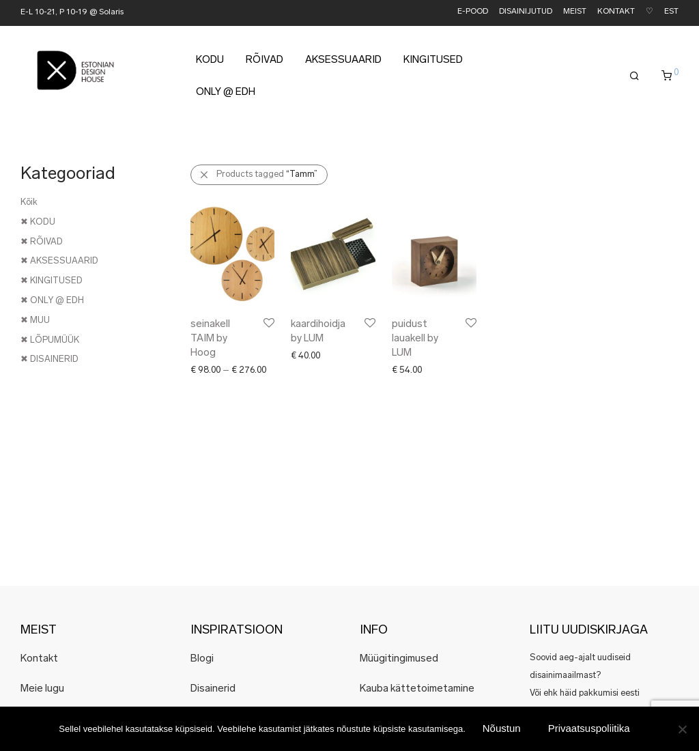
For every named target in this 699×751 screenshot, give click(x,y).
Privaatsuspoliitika (589, 728)
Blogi (202, 659)
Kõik (29, 202)
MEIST (574, 12)
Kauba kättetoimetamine (417, 689)
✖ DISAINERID (49, 359)
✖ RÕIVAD (41, 242)
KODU (210, 60)
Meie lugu (42, 689)
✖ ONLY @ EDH (52, 300)
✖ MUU (35, 320)
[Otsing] (634, 76)
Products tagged (266, 174)
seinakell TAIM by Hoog (210, 339)
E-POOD (472, 12)
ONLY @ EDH (225, 92)
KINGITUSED (433, 60)
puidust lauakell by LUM (415, 339)
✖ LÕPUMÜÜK (49, 340)
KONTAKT (616, 12)
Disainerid (213, 689)
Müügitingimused (399, 659)
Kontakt (39, 659)
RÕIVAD (264, 60)
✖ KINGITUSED (51, 281)
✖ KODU (37, 222)
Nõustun (502, 728)
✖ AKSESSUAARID (59, 261)
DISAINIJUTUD (525, 12)
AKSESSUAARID (343, 60)
